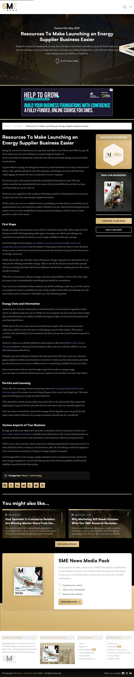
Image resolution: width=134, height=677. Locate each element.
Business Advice (61, 517)
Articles (18, 126)
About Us (83, 646)
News (25, 475)
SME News (17, 673)
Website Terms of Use (117, 649)
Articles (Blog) (85, 649)
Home (7, 126)
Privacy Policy (113, 655)
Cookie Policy (113, 659)
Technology (35, 475)
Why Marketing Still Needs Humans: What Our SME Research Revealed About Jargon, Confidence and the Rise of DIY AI (95, 521)
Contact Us (112, 643)
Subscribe (112, 646)
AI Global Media (31, 673)
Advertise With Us (87, 659)
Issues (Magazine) (86, 652)
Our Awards (84, 655)
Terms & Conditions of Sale (119, 652)
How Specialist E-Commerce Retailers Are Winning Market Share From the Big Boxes (30, 521)
